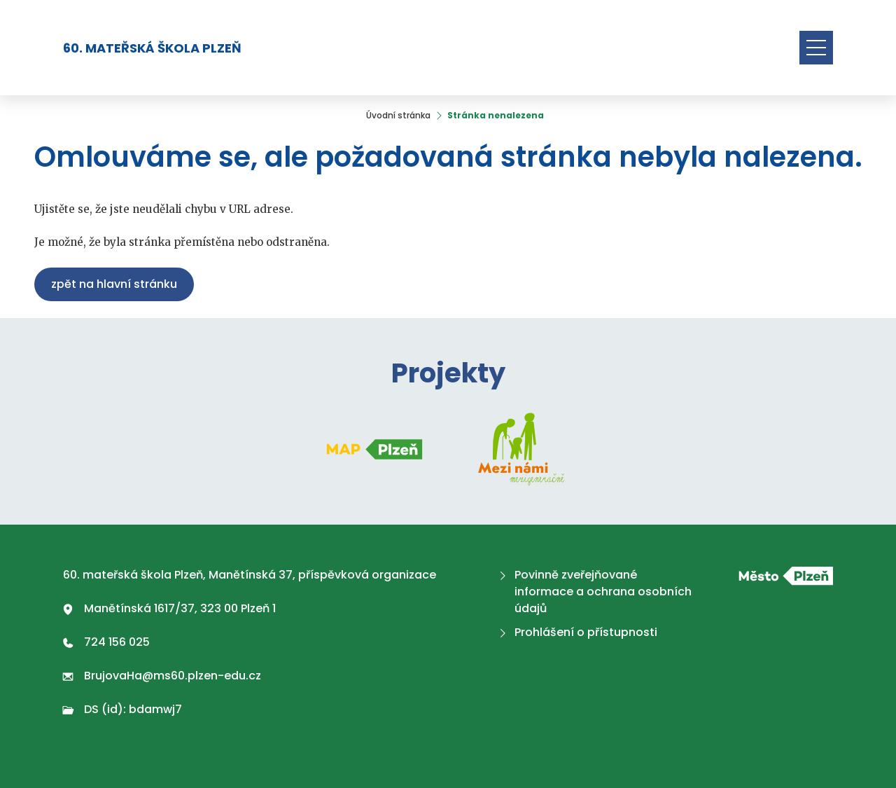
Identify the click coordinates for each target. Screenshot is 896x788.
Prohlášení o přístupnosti (576, 632)
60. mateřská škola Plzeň (152, 48)
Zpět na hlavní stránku (114, 284)
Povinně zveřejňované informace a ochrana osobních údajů (594, 591)
